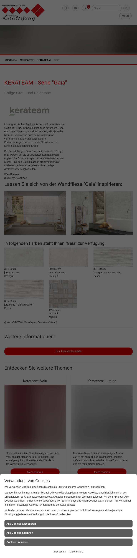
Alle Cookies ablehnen (19, 532)
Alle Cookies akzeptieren (21, 523)
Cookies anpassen (17, 542)
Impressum (60, 551)
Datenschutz (76, 551)
